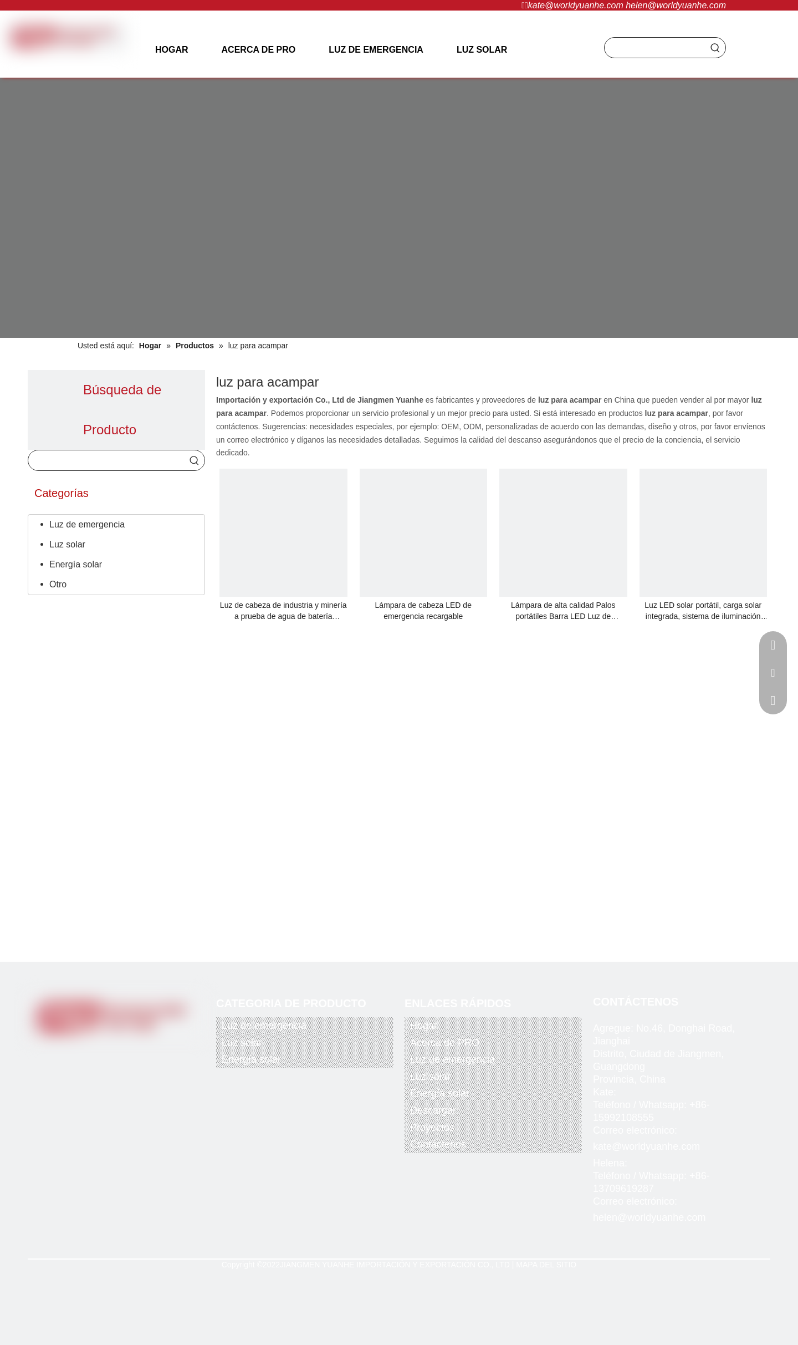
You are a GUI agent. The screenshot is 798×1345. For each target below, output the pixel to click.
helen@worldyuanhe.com (676, 5)
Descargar (433, 1110)
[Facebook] (74, 1053)
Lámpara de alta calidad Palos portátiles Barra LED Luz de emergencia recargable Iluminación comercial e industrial (563, 611)
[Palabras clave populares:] (715, 48)
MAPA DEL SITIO (546, 1264)
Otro (57, 584)
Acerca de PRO (444, 1042)
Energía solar (75, 564)
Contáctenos (438, 1144)
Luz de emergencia (87, 524)
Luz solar (67, 544)
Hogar (423, 1025)
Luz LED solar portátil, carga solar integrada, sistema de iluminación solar (702, 611)
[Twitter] (97, 1053)
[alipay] (152, 1106)
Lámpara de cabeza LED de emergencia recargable (423, 611)
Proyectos (432, 1127)
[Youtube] (120, 1053)
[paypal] (65, 1106)
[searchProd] (655, 48)
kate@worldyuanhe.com (575, 5)
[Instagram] (141, 1053)
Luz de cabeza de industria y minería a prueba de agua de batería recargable (283, 611)
